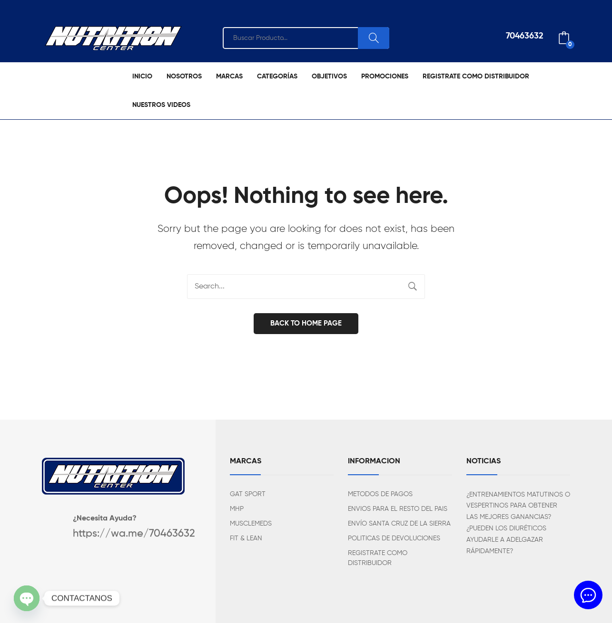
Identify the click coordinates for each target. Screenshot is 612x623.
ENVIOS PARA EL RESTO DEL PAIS (397, 509)
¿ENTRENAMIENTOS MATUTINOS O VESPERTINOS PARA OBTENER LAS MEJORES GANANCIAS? (518, 506)
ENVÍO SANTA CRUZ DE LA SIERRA (399, 523)
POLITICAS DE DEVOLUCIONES (394, 538)
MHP (237, 509)
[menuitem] (142, 76)
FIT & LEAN (246, 538)
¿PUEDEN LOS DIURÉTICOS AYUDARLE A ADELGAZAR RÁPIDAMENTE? (506, 540)
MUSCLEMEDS (251, 523)
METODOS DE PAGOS (380, 494)
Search (373, 38)
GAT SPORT (248, 494)
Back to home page (306, 323)
